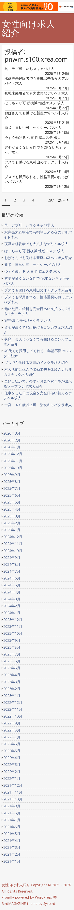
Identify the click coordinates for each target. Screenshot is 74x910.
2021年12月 (12, 785)
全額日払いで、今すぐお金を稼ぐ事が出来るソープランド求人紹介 (38, 384)
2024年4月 (11, 592)
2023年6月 (11, 661)
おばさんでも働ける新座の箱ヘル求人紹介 (38, 257)
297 (51, 200)
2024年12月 (12, 536)
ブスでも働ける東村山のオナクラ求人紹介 (38, 290)
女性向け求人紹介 (28, 28)
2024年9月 (11, 557)
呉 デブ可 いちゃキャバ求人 (29, 225)
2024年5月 (11, 585)
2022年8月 (11, 730)
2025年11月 (12, 461)
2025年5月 (11, 502)
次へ (61, 200)
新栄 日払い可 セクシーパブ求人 (32, 264)
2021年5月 (11, 833)
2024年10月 (12, 550)
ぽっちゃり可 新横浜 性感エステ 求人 (34, 250)
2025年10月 (12, 467)
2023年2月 (11, 688)
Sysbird (49, 903)
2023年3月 (11, 681)
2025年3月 (11, 516)
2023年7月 (11, 654)
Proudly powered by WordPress (27, 897)
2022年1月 (11, 778)
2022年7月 (11, 737)
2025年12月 (12, 453)
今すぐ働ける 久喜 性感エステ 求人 (32, 271)
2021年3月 (11, 847)
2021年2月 (11, 854)
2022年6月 (11, 744)
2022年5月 (11, 750)
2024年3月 (11, 599)
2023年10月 (12, 633)
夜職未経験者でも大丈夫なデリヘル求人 (36, 243)
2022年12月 (12, 702)
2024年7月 (11, 571)
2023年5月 (11, 668)
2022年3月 (11, 764)
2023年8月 (11, 647)
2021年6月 (11, 826)
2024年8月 (11, 564)
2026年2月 (11, 440)
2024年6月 (11, 578)
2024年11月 (12, 543)
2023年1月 (11, 695)
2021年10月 (12, 799)
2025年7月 (11, 488)
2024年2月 (11, 605)
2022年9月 (11, 723)
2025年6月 (11, 495)
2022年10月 (12, 716)
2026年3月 (11, 433)
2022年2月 (11, 771)
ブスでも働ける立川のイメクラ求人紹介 (36, 362)
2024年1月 (11, 612)
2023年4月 (11, 674)
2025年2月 (11, 523)
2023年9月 (11, 640)
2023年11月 (12, 626)
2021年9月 (11, 806)
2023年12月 (12, 619)
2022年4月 (11, 757)
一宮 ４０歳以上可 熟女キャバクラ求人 (38, 404)
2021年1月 (11, 861)
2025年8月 (11, 481)
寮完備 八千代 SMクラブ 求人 (27, 320)
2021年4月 (11, 840)
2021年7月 (11, 820)
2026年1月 (11, 447)
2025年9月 (11, 474)
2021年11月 (12, 792)
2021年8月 (11, 813)
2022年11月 (12, 709)
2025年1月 (11, 529)
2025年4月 (11, 509)
